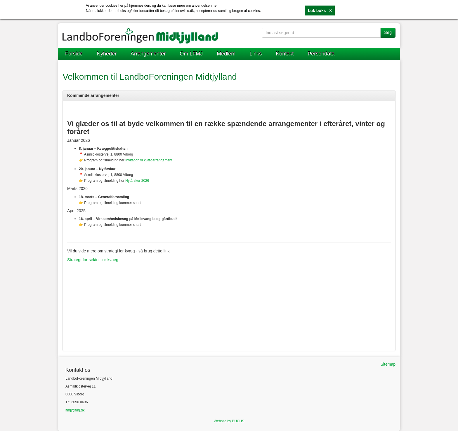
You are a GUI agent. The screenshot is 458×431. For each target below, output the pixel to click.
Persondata (321, 54)
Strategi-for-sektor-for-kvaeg (92, 259)
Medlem (226, 54)
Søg (388, 32)
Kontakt (285, 54)
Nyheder (107, 54)
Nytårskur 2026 (137, 181)
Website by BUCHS (229, 421)
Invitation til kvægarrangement (148, 160)
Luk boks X (320, 10)
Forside (74, 54)
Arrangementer (148, 54)
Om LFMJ (191, 54)
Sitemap (388, 364)
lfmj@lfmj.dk (75, 410)
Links (255, 54)
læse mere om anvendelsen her (193, 6)
